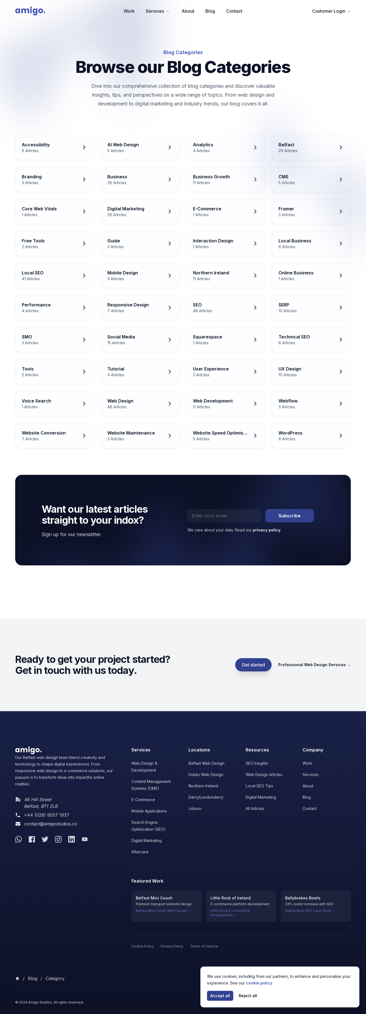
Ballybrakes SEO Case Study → (310, 911)
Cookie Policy (142, 946)
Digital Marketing (146, 840)
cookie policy (259, 983)
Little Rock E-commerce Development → (230, 913)
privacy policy (266, 530)
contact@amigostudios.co (50, 824)
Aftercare (139, 851)
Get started (253, 665)
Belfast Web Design (206, 763)
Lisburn (195, 808)
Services (158, 11)
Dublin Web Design (206, 774)
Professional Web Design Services (314, 664)
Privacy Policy (172, 946)
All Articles (255, 808)
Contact (234, 11)
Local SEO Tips (259, 785)
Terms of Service (204, 946)
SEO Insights (257, 763)
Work (129, 11)
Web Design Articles (264, 774)
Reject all (248, 995)
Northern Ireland (203, 785)
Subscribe (290, 515)
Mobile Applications (149, 811)
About (188, 11)
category (55, 978)
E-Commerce (143, 799)
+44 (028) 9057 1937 (46, 815)
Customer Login (331, 11)
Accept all (220, 995)
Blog (210, 11)
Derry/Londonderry (206, 797)
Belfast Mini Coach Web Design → (163, 911)
